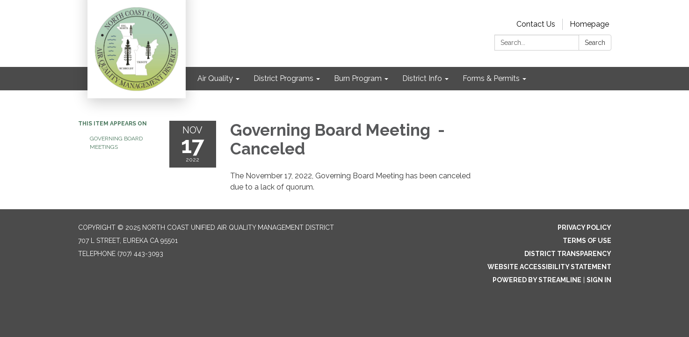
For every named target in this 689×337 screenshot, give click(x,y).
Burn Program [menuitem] (358, 78)
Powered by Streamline (537, 280)
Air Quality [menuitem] (215, 78)
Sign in (599, 280)
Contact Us (535, 24)
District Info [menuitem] (422, 78)
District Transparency (567, 253)
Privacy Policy (584, 227)
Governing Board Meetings (116, 142)
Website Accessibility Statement (549, 267)
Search (595, 42)
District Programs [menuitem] (283, 78)
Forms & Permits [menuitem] (491, 78)
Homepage (589, 24)
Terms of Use (587, 240)
